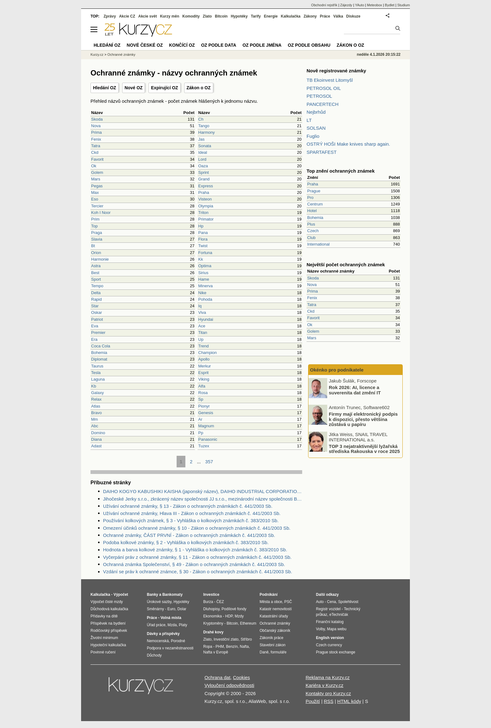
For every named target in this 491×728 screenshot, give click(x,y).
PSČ (288, 602)
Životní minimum (104, 638)
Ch (201, 119)
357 (209, 461)
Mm (94, 419)
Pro (310, 197)
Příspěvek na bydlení (108, 623)
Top (94, 226)
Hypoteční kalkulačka (108, 645)
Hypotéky (239, 16)
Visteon (205, 199)
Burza (208, 602)
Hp (201, 226)
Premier (98, 332)
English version (330, 638)
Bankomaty (172, 594)
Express (205, 186)
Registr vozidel (328, 609)
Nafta (244, 646)
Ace (201, 326)
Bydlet (390, 5)
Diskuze (353, 16)
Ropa (207, 646)
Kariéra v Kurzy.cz (325, 685)
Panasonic (207, 439)
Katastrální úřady (274, 616)
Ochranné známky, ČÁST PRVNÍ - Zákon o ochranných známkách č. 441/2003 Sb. (189, 535)
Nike (202, 292)
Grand (203, 179)
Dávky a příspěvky (163, 634)
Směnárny (155, 609)
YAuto (359, 5)
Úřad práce (156, 625)
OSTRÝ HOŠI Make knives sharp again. (348, 144)
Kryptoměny (213, 623)
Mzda (172, 625)
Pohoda (205, 299)
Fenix (96, 139)
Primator (206, 219)
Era (94, 339)
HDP (229, 616)
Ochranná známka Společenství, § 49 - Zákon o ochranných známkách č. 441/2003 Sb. (194, 564)
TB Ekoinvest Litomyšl (330, 80)
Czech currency (329, 645)
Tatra (95, 145)
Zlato (207, 16)
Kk (200, 259)
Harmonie (100, 259)
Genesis (205, 412)
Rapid (96, 299)
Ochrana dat (217, 677)
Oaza (203, 166)
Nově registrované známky (336, 70)
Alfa (201, 386)
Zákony (310, 16)
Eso (94, 199)
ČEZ (220, 602)
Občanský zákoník (275, 630)
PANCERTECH (323, 104)
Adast (96, 446)
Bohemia (99, 352)
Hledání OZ (104, 87)
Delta (96, 292)
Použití (313, 701)
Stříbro (246, 639)
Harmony (206, 132)
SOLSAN (316, 128)
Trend (203, 346)
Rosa (203, 392)
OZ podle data (218, 45)
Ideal (202, 152)
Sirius (203, 272)
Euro (171, 609)
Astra (96, 265)
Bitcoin (221, 16)
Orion (96, 252)
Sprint (203, 172)
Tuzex (203, 446)
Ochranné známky (121, 54)
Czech (313, 230)
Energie (271, 16)
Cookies (241, 677)
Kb (93, 386)
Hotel (312, 210)
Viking (203, 379)
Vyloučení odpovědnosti (229, 685)
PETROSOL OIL (324, 88)
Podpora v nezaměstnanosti (170, 648)
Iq (200, 306)
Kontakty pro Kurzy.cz (328, 693)
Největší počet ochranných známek (346, 264)
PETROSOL (319, 96)
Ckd (94, 152)
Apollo (203, 359)
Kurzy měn (169, 16)
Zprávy (110, 16)
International (318, 244)
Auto (320, 602)
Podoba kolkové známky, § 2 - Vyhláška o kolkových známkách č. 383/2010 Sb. (186, 542)
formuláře (279, 652)
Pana (203, 232)
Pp (200, 432)
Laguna (98, 379)
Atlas (95, 406)
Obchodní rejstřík (324, 5)
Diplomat (99, 359)
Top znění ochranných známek (341, 171)
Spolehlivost (348, 602)
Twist (203, 245)
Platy (183, 625)
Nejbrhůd (316, 112)
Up (201, 339)
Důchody (154, 655)
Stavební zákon (273, 645)
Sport (96, 279)
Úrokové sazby (159, 602)
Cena (331, 602)
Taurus (97, 366)
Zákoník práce (271, 638)
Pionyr (204, 406)
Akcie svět (147, 16)
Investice (211, 594)
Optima (204, 265)
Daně (264, 652)
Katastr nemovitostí (276, 609)
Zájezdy (346, 5)
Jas (201, 139)
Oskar (96, 312)
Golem (97, 172)
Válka (338, 16)
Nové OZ (134, 87)
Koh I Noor (101, 212)
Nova (96, 125)
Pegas (97, 186)
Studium (403, 5)
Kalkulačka (291, 16)
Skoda (97, 119)
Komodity (190, 16)
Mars (95, 179)
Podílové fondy (233, 609)
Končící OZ (182, 45)
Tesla (96, 372)
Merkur (204, 366)
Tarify (256, 16)
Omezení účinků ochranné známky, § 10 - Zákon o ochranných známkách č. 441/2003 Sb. (196, 528)
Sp (200, 399)
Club (311, 237)
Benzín (232, 646)
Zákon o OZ (199, 87)
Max (95, 192)
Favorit (97, 159)
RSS (328, 701)
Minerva (205, 285)
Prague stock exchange (335, 652)
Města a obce (271, 602)
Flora (203, 239)
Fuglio (313, 136)
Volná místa (170, 618)
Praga (96, 232)
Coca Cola (100, 346)
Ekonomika (212, 616)
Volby (320, 629)
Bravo (96, 412)
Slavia (96, 239)
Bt (93, 245)
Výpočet (120, 594)
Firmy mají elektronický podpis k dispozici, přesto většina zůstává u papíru (363, 419)
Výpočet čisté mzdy (106, 602)
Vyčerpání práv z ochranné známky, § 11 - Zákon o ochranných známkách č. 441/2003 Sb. (197, 557)
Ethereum (248, 623)
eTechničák (338, 614)
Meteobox (374, 5)
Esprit (203, 372)
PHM (219, 646)
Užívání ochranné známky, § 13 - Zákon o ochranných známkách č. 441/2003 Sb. (187, 506)
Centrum (315, 204)
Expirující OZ (164, 87)
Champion (207, 352)
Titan (202, 332)
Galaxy (97, 392)
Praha (203, 192)
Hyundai (205, 319)
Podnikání (268, 594)
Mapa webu (336, 629)
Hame (203, 279)
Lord (202, 159)
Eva (94, 326)
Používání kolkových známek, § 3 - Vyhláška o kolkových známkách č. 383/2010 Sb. (191, 520)
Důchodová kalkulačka (109, 609)
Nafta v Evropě (215, 652)
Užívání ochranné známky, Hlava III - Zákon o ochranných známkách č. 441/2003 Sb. (192, 513)
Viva (202, 312)
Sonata (204, 145)
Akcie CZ (127, 16)
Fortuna (205, 252)
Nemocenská (158, 641)
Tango (203, 125)
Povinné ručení (103, 652)
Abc (94, 426)
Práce (325, 16)
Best (95, 272)
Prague (313, 191)
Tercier (97, 206)
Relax (96, 399)
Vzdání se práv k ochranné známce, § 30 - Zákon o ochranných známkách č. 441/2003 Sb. (197, 571)
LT (309, 120)
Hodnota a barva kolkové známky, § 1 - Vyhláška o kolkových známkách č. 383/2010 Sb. (195, 549)
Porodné (178, 641)
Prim (95, 219)
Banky (152, 594)
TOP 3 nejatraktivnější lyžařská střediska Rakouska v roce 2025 (364, 448)
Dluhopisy (211, 609)
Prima (96, 132)
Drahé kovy (213, 632)
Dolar (181, 609)
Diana (96, 439)
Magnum (206, 426)
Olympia (205, 206)
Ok (93, 166)
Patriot (97, 319)
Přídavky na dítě (104, 616)
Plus (311, 224)
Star (95, 306)
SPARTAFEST (322, 152)
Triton (203, 212)
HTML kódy (349, 701)
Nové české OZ (145, 45)
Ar (200, 419)
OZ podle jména (261, 45)
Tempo (97, 285)
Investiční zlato (226, 639)
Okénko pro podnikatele (337, 369)
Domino (98, 432)
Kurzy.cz (96, 54)
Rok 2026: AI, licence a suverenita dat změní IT (355, 390)
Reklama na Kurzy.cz (328, 677)
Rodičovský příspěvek (108, 630)
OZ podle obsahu (309, 45)
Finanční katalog (330, 622)
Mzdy (239, 616)
